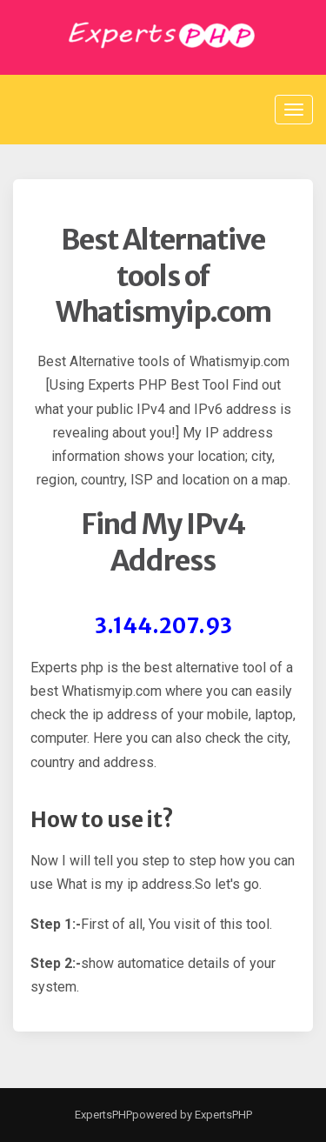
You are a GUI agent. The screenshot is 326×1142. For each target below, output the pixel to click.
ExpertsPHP (103, 1114)
